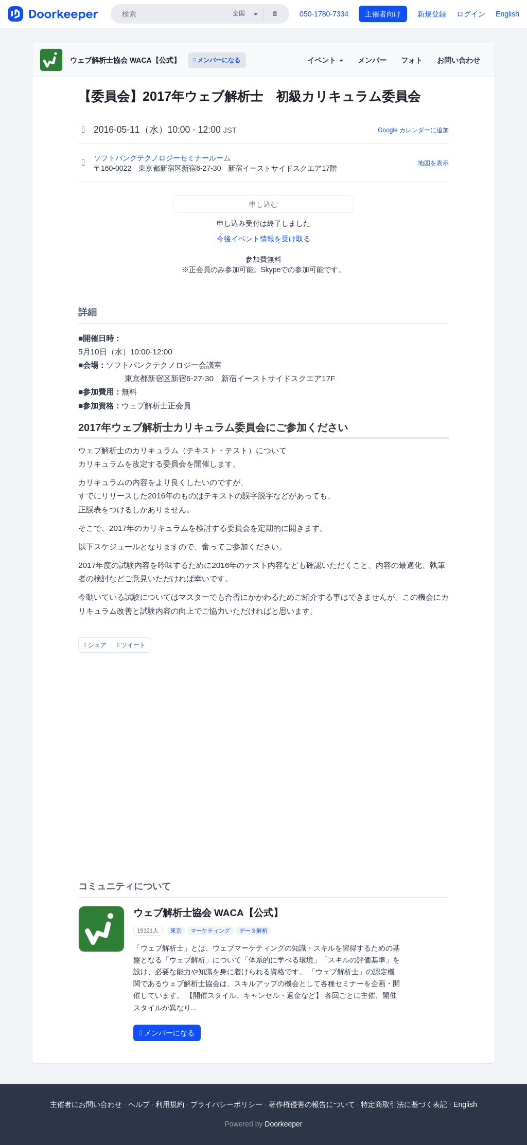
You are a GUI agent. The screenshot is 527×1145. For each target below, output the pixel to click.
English (507, 14)
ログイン (470, 14)
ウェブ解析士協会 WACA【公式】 (125, 60)
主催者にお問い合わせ (86, 1104)
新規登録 (431, 14)
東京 (176, 930)
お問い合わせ (458, 60)
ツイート (131, 645)
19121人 (148, 930)
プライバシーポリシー (226, 1104)
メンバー (372, 60)
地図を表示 (433, 163)
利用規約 (169, 1104)
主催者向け (383, 14)
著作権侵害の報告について (312, 1104)
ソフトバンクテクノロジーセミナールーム (163, 158)
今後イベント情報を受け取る (263, 239)
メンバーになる (217, 60)
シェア (95, 645)
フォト (412, 60)
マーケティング (210, 930)
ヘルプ (139, 1104)
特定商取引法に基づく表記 (404, 1104)
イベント (325, 60)
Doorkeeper (283, 1124)
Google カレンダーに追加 (413, 130)
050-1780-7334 (324, 14)
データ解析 (253, 930)
